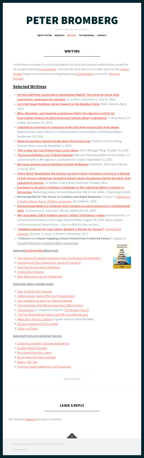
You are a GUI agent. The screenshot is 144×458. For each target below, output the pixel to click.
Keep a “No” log (27, 362)
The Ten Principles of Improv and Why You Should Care (52, 314)
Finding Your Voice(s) (30, 272)
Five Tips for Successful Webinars (38, 267)
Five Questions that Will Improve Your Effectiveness (50, 305)
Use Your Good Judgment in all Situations (44, 366)
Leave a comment (72, 378)
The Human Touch (76, 310)
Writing (71, 35)
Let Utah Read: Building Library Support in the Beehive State (58, 104)
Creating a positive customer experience (43, 343)
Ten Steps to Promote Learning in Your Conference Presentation (59, 258)
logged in (31, 419)
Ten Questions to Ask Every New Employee (44, 301)
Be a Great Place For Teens (34, 352)
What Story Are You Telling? (34, 319)
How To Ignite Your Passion (34, 291)
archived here (84, 74)
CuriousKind (48, 69)
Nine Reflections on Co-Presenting (39, 276)
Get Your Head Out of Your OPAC (37, 324)
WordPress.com (20, 449)
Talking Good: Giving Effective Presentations (46, 296)
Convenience (25, 310)
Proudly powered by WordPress (28, 444)
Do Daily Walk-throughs (32, 348)
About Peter (44, 35)
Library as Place (27, 328)
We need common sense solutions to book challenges (53, 164)
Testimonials (86, 35)
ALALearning (34, 250)
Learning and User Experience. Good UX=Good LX (49, 262)
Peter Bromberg (72, 20)
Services (59, 35)
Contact (102, 35)
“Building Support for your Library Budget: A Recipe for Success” (60, 229)
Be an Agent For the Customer (36, 357)
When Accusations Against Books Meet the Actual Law (53, 141)
